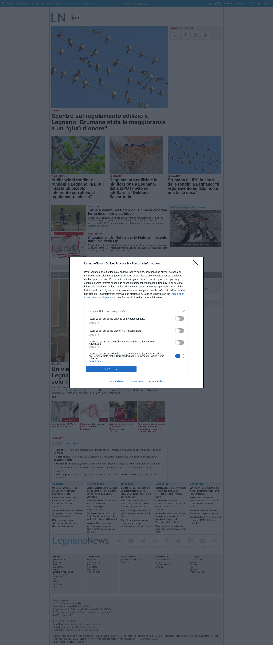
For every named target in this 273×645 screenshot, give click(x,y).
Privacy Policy (156, 381)
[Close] (196, 263)
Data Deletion (116, 381)
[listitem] (136, 311)
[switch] (179, 318)
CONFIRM (111, 369)
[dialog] (136, 322)
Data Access (136, 381)
